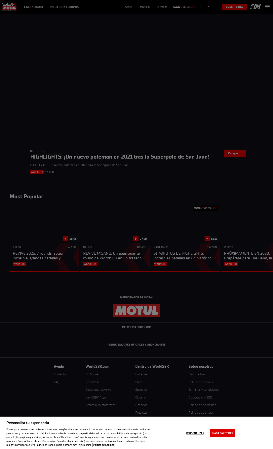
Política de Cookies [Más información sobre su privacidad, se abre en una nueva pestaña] (103, 444)
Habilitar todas (222, 432)
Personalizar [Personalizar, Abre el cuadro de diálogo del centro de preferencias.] (195, 432)
